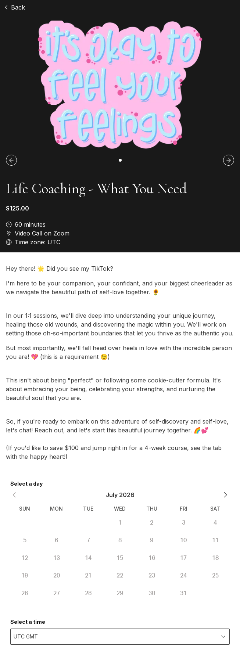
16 (151, 558)
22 (120, 576)
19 (24, 576)
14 (88, 558)
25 (215, 576)
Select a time (27, 622)
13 (56, 558)
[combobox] (120, 637)
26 (24, 593)
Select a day (26, 484)
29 (120, 593)
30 (151, 593)
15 (120, 558)
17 (183, 558)
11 (215, 540)
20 (56, 576)
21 (88, 576)
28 (88, 593)
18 (215, 558)
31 (183, 593)
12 (24, 558)
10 (183, 540)
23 (151, 576)
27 (56, 593)
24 (183, 576)
